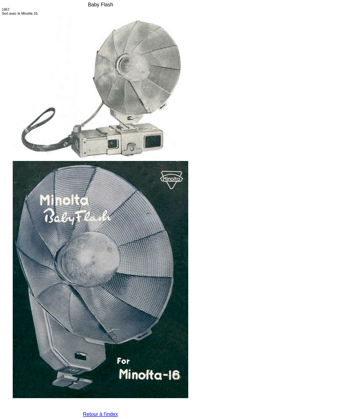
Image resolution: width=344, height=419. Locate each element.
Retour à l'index (100, 414)
